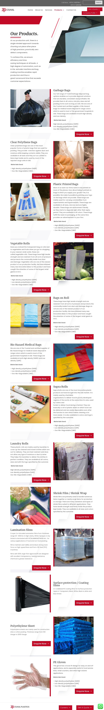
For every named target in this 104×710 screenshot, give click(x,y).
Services (48, 10)
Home (30, 10)
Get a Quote (93, 9)
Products (58, 10)
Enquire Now (83, 134)
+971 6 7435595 (75, 5)
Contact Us (71, 10)
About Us (39, 10)
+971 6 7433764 (74, 2)
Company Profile (89, 13)
